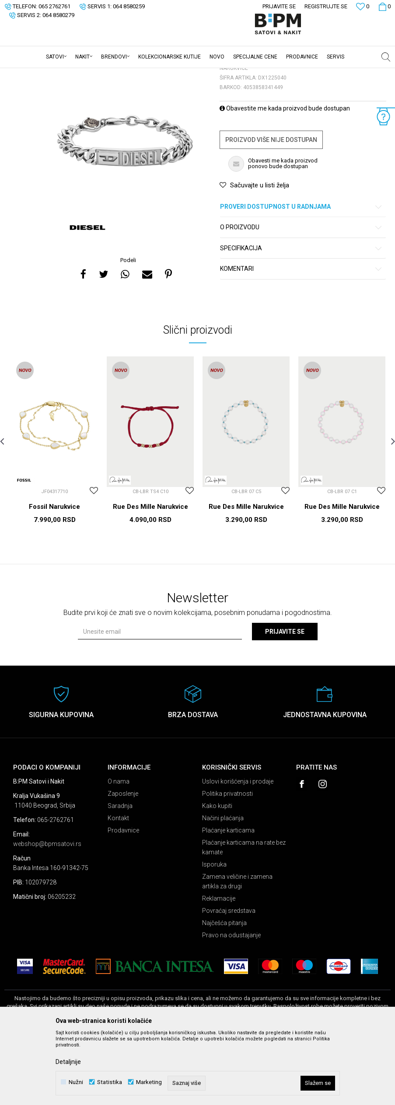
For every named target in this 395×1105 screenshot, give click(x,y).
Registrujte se (325, 6)
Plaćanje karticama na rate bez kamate (244, 915)
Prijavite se (284, 699)
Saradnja (120, 873)
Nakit (90, 74)
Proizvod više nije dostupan (271, 207)
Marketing (149, 1082)
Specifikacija (301, 316)
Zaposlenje (123, 861)
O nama (118, 849)
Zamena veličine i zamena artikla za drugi (237, 949)
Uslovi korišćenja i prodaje (237, 849)
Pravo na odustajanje (231, 1003)
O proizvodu (301, 295)
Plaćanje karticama (228, 898)
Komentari (301, 337)
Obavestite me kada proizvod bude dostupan (285, 176)
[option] (125, 209)
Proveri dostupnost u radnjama (301, 275)
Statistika (109, 1082)
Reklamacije (218, 966)
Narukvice (115, 74)
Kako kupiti (217, 873)
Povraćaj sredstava (228, 978)
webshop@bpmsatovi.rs (47, 911)
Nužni (76, 1082)
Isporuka (214, 932)
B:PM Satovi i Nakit (26, 74)
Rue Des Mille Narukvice (150, 575)
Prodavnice (123, 898)
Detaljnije (68, 1061)
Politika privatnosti (227, 861)
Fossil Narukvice (54, 575)
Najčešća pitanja (224, 991)
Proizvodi (67, 74)
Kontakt (118, 886)
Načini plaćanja (223, 886)
